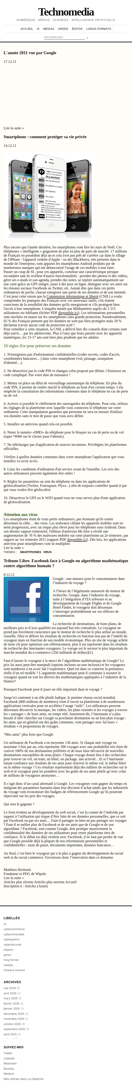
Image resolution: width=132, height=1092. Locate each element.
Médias (48, 29)
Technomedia (66, 12)
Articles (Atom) (36, 886)
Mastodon (10, 1063)
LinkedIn (9, 1058)
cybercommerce (14, 929)
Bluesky (9, 1068)
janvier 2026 (14, 1008)
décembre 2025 (16, 1013)
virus (47, 552)
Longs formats (98, 29)
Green (63, 29)
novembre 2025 (16, 1019)
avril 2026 (12, 993)
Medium (9, 1073)
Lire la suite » (14, 128)
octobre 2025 (14, 1024)
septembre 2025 (16, 1029)
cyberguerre (11, 939)
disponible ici (68, 313)
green (7, 955)
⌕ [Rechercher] (87, 37)
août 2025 (12, 1034)
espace (8, 949)
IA (38, 29)
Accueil (26, 29)
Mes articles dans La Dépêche (23, 1079)
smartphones (31, 552)
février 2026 (13, 1003)
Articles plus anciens (49, 882)
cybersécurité (12, 944)
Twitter (8, 1053)
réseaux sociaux (14, 970)
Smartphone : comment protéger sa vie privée (45, 136)
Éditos (77, 29)
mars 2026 (13, 998)
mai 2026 (12, 988)
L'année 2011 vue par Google (30, 52)
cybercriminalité (14, 934)
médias (8, 965)
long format (11, 960)
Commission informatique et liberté (73, 296)
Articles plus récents (19, 882)
